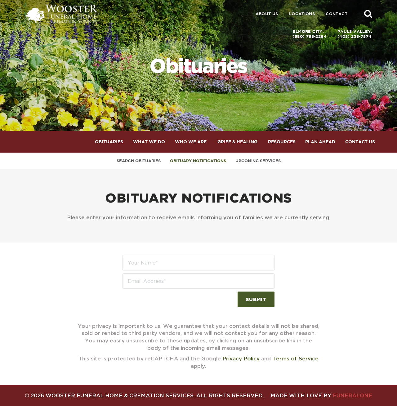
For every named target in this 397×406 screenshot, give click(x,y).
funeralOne (352, 395)
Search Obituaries (139, 160)
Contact (336, 13)
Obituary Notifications (198, 160)
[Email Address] (198, 281)
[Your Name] (198, 262)
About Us (267, 13)
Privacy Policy (241, 358)
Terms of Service (295, 358)
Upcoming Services (258, 160)
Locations (302, 13)
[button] (368, 13)
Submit (256, 299)
